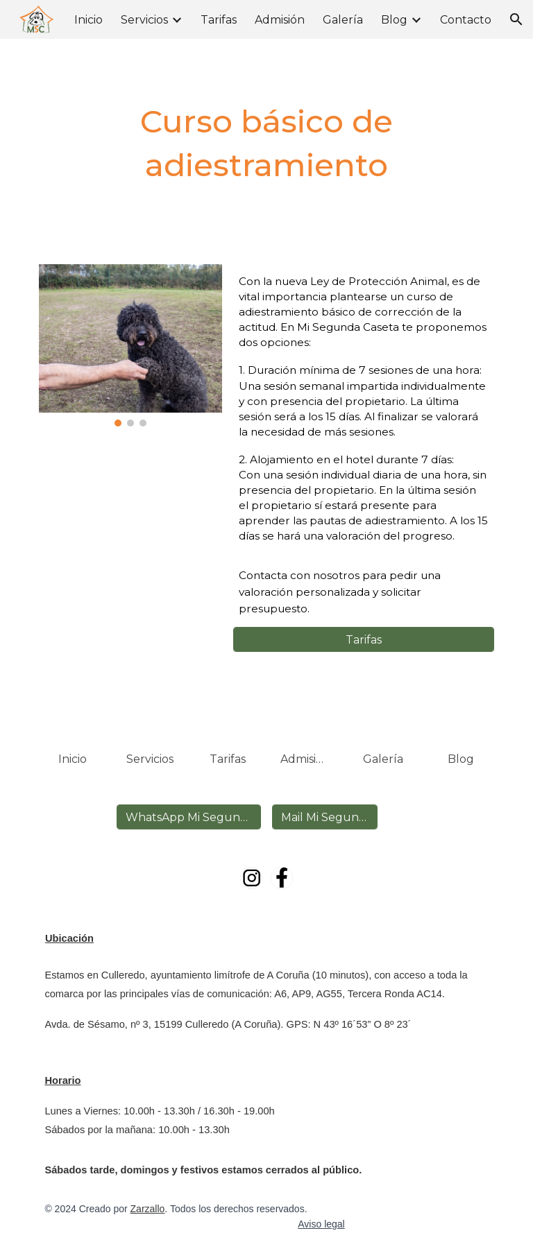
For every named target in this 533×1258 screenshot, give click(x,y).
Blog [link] (394, 19)
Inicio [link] (88, 19)
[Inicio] (72, 759)
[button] (516, 19)
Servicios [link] (144, 19)
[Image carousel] (130, 345)
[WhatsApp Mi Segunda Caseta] (188, 817)
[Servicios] (150, 759)
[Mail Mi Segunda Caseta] (324, 817)
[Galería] (383, 759)
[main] (266, 143)
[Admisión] (305, 759)
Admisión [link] (280, 19)
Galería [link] (343, 19)
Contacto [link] (465, 19)
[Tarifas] (363, 639)
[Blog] (460, 759)
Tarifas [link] (219, 19)
